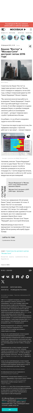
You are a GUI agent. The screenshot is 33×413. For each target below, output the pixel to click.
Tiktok (22, 277)
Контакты (5, 290)
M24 (11, 270)
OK (10, 410)
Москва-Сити (4, 256)
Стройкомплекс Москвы (8, 240)
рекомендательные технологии (9, 374)
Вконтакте (8, 277)
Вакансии (4, 287)
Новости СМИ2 (5, 265)
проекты (11, 256)
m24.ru (5, 300)
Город (18, 45)
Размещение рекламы (19, 290)
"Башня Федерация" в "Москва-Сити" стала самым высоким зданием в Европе (18, 184)
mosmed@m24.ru (15, 356)
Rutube (17, 277)
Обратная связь (16, 287)
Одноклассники (12, 277)
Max (27, 277)
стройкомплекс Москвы (21, 256)
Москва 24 (16, 30)
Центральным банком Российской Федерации (13, 380)
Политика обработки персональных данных (13, 369)
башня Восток (5, 259)
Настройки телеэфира (7, 295)
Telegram (3, 277)
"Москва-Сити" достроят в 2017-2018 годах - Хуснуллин (18, 190)
